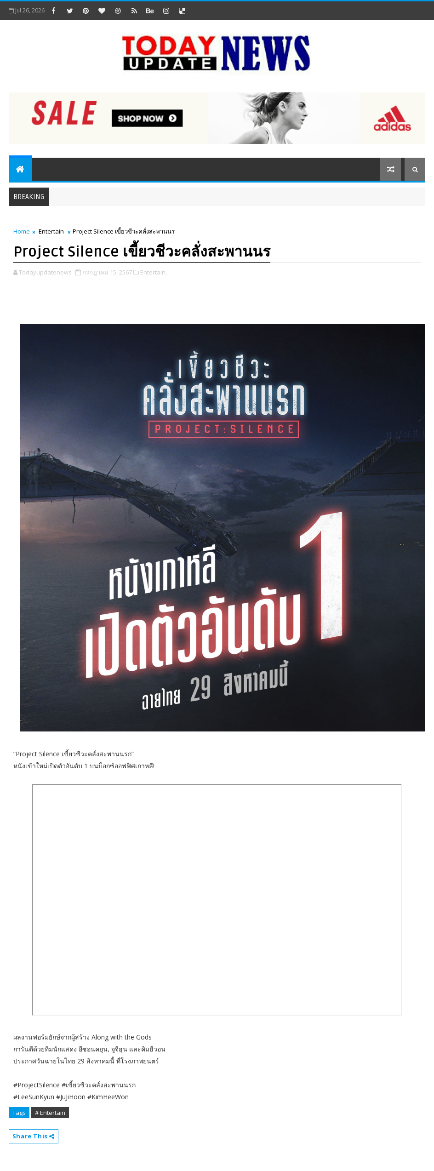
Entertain (51, 231)
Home (21, 231)
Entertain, (153, 272)
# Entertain (50, 1112)
